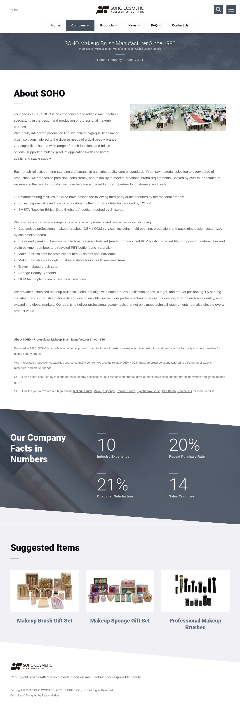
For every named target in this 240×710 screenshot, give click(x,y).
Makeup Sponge (104, 391)
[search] (218, 9)
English (14, 10)
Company (80, 25)
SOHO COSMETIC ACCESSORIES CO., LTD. (60, 690)
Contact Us (180, 25)
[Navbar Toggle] (231, 9)
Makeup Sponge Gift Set (120, 621)
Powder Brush (126, 391)
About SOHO (134, 60)
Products (108, 25)
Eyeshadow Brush (148, 391)
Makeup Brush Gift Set (44, 621)
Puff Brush (169, 391)
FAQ (156, 25)
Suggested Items (45, 547)
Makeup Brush (82, 391)
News (134, 25)
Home (55, 25)
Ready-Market (50, 695)
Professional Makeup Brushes (195, 624)
